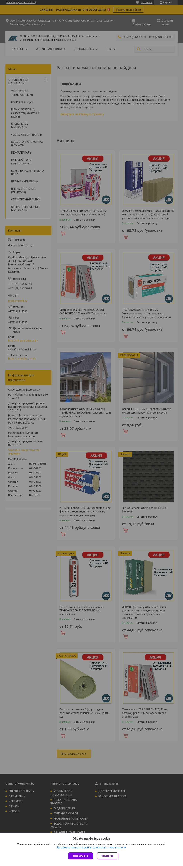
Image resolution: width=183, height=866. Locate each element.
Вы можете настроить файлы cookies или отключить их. (90, 847)
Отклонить (107, 855)
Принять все (80, 855)
